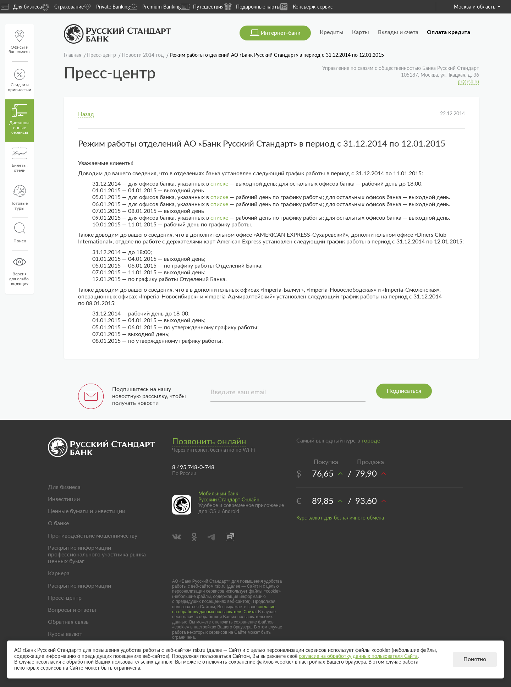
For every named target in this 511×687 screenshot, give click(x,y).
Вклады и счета (398, 32)
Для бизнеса (21, 7)
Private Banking (107, 7)
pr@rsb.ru (468, 81)
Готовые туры (20, 197)
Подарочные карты (252, 6)
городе (371, 441)
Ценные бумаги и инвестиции (86, 511)
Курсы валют (65, 634)
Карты (360, 32)
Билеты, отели (20, 159)
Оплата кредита (448, 32)
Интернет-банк (280, 33)
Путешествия (202, 7)
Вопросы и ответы (72, 610)
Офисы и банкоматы (20, 42)
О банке (58, 523)
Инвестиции (64, 499)
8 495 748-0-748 (193, 467)
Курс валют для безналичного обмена (340, 518)
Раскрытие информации (79, 586)
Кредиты (332, 32)
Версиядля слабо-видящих (19, 270)
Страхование (63, 7)
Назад (86, 114)
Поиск (19, 232)
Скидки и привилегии (19, 80)
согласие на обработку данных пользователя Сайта (223, 609)
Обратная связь (68, 622)
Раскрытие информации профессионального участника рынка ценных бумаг (97, 554)
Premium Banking (155, 7)
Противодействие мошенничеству (92, 536)
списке (219, 184)
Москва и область (477, 7)
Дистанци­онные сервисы (19, 119)
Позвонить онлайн (209, 442)
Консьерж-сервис (306, 6)
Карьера (59, 573)
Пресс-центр (65, 598)
